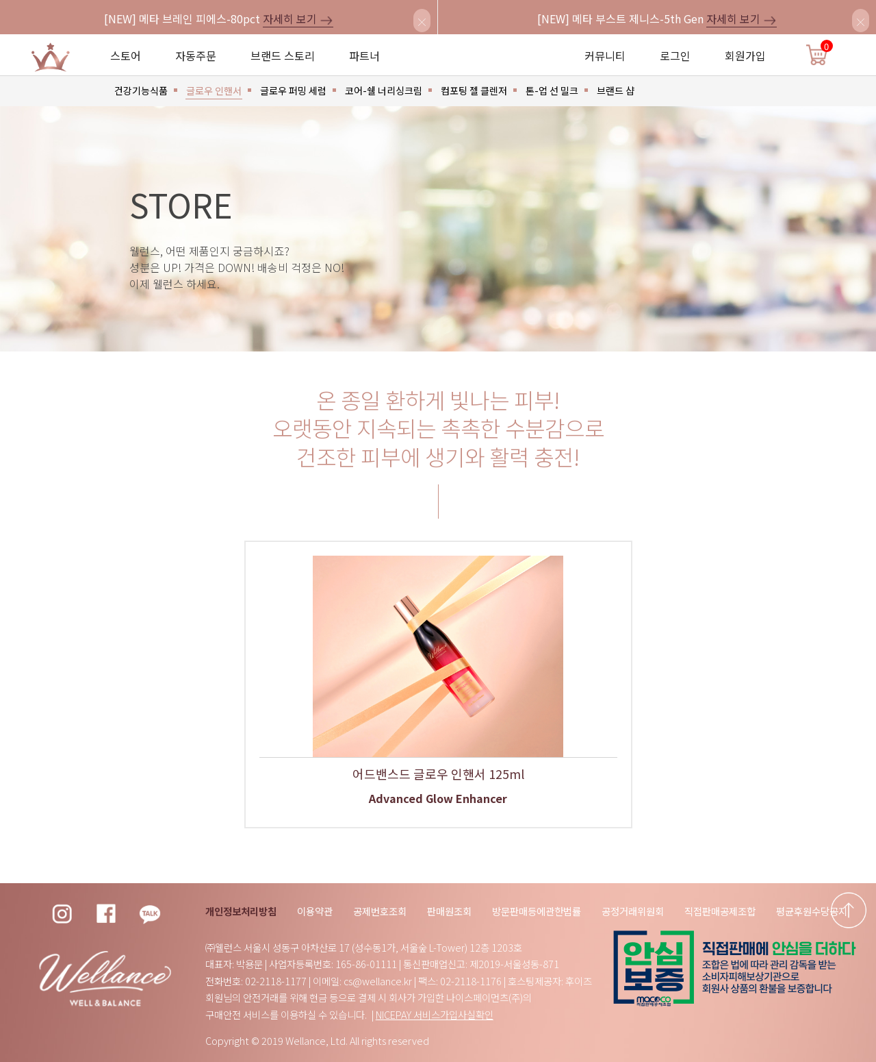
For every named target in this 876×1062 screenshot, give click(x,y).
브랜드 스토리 (282, 55)
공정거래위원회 (633, 911)
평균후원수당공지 (811, 911)
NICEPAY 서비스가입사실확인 (434, 1014)
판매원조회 (449, 911)
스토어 (125, 55)
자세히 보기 (298, 18)
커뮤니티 (605, 55)
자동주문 (195, 55)
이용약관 (315, 911)
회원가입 (745, 55)
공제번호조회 (380, 911)
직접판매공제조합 (720, 911)
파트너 (364, 55)
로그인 (675, 55)
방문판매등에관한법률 (536, 911)
